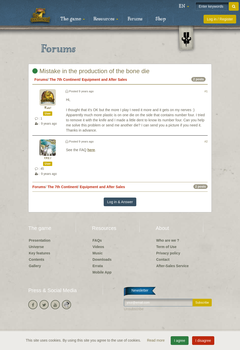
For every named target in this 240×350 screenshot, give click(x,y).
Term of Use (166, 247)
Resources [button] (106, 19)
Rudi (47, 108)
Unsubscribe (134, 309)
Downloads (102, 259)
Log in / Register (220, 19)
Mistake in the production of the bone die (91, 71)
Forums (135, 19)
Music (97, 253)
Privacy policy (168, 253)
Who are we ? (167, 240)
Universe (36, 247)
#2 (206, 141)
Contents (36, 259)
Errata (97, 266)
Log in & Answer (120, 202)
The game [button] (72, 19)
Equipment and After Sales (104, 79)
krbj (47, 158)
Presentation (39, 240)
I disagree (203, 341)
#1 (206, 91)
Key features (39, 253)
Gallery (35, 266)
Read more (156, 340)
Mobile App (102, 272)
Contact (162, 259)
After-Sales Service (172, 266)
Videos (98, 247)
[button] (184, 6)
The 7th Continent (64, 79)
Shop (160, 19)
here (91, 150)
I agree (179, 341)
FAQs (97, 240)
